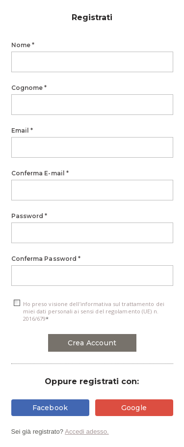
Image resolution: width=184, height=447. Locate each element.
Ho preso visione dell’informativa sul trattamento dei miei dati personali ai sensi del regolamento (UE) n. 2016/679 (93, 311)
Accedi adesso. (87, 431)
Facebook (50, 407)
